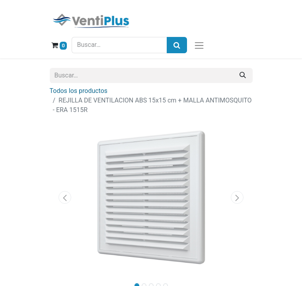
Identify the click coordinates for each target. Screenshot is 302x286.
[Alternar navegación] (199, 45)
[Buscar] (243, 75)
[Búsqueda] (177, 45)
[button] (65, 197)
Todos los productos (79, 91)
